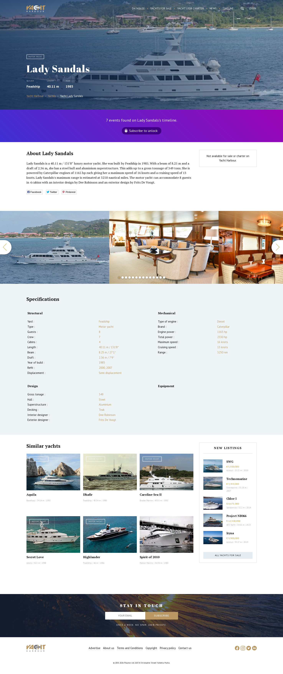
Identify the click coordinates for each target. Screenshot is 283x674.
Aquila (31, 494)
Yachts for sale (161, 8)
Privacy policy (168, 648)
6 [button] (136, 277)
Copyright (151, 648)
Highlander (91, 557)
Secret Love (35, 557)
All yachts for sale (228, 555)
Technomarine (236, 479)
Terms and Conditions (130, 648)
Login (252, 8)
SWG (229, 461)
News (213, 8)
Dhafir (87, 494)
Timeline (228, 8)
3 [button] (126, 277)
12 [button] (157, 277)
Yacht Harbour (36, 9)
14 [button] (164, 277)
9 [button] (147, 277)
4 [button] (129, 277)
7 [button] (140, 277)
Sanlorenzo (231, 507)
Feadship (33, 86)
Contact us (184, 648)
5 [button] (133, 277)
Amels (29, 563)
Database (138, 8)
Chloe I (231, 498)
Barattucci (30, 500)
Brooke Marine (146, 500)
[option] (54, 247)
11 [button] (154, 277)
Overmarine (232, 487)
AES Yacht (230, 524)
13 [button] (160, 277)
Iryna (230, 533)
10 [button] (150, 277)
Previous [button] (6, 247)
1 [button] (119, 277)
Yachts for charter (190, 8)
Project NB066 (236, 516)
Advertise (94, 648)
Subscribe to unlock (143, 130)
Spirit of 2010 (149, 557)
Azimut (229, 470)
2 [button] (122, 277)
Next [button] (277, 247)
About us (108, 648)
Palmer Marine (146, 563)
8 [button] (143, 277)
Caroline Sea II (151, 494)
